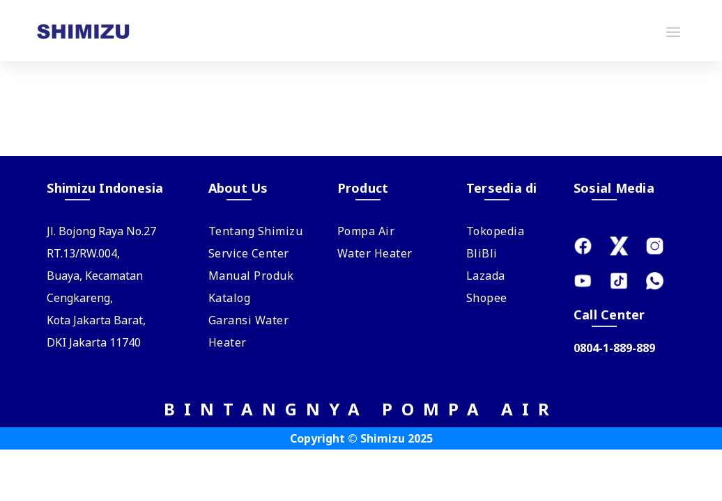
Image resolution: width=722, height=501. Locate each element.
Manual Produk (251, 275)
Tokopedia (495, 231)
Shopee (486, 297)
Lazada (485, 275)
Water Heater (375, 253)
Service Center (248, 253)
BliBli (482, 253)
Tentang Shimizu (255, 231)
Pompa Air (366, 231)
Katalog (229, 297)
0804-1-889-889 (614, 348)
